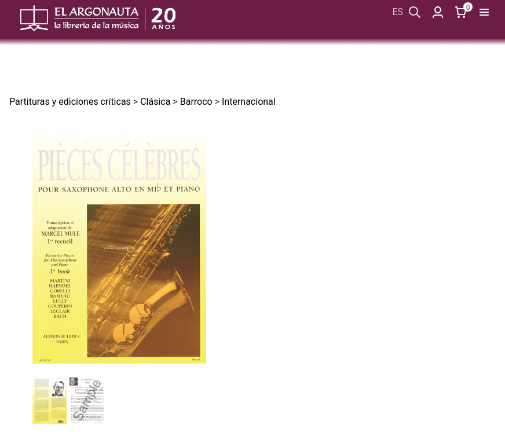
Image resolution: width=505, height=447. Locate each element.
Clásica (155, 101)
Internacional (249, 101)
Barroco (196, 101)
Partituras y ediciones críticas (70, 101)
